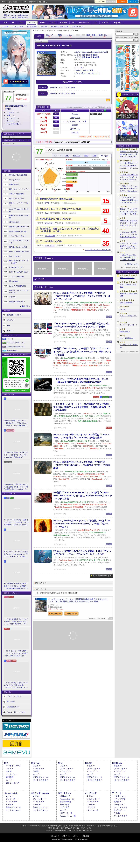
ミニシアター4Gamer (16, 276)
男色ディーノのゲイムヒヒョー (18, 204)
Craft (47, 213)
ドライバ (10, 330)
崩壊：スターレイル (127, 278)
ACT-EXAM (50, 235)
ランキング (133, 1)
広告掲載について (13, 706)
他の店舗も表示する (102, 136)
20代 (67, 156)
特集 (8, 115)
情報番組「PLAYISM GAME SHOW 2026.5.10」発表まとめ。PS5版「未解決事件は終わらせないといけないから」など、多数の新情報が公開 (129, 154)
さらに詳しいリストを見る (98, 249)
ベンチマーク (92, 810)
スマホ (52, 22)
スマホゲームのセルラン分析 (18, 210)
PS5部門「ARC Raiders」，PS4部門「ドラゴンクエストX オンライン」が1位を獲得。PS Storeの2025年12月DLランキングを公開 (82, 351)
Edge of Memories (126, 302)
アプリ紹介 (64, 807)
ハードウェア (84, 22)
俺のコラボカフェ (15, 256)
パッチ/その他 (13, 124)
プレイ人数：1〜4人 (83, 73)
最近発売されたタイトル (59, 26)
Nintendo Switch (12, 350)
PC (13, 22)
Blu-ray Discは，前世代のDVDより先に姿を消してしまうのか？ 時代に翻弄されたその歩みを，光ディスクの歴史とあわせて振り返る (16, 486)
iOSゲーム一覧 (66, 813)
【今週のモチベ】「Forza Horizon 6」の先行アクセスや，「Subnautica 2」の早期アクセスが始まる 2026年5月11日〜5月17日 (128, 188)
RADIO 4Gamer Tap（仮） (18, 231)
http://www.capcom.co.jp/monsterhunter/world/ (91, 52)
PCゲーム (10, 339)
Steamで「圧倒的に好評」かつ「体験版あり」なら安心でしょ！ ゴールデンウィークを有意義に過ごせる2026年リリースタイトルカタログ (16, 423)
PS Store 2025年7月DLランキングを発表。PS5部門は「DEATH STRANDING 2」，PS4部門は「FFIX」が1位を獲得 (81, 465)
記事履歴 (122, 1)
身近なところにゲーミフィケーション (18, 291)
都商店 (75, 125)
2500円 (43, 121)
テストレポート (93, 799)
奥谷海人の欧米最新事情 (18, 175)
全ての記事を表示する (102, 575)
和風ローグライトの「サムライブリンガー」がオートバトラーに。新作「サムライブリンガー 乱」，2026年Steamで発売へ (129, 211)
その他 (117, 813)
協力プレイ (96, 73)
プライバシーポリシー (15, 696)
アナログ (105, 22)
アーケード (116, 793)
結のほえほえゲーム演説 (18, 247)
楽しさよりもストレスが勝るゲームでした (60, 209)
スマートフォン (64, 793)
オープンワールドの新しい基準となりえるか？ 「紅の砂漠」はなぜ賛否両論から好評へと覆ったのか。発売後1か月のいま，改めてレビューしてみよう (16, 522)
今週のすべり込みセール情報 (18, 216)
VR (73, 22)
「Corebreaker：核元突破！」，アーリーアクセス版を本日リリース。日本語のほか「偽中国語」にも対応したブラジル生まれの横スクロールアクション (129, 234)
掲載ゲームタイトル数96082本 (16, 15)
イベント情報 (119, 799)
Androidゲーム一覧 (68, 816)
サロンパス (50, 245)
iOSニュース (65, 796)
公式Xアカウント (14, 2)
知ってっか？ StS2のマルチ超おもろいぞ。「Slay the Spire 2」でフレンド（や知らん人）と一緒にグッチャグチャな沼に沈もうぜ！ (16, 554)
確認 (56, 114)
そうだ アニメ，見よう (17, 236)
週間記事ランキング (14, 315)
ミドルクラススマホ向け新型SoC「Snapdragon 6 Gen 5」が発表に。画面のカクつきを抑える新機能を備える (129, 246)
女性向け (63, 22)
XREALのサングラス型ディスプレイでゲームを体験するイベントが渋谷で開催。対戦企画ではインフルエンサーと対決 (129, 223)
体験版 (9, 771)
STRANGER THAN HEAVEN (128, 295)
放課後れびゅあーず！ (17, 301)
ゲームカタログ (77, 26)
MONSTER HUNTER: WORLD (62, 87)
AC (95, 22)
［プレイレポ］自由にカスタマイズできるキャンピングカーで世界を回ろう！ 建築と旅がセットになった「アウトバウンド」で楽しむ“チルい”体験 (129, 177)
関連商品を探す (85, 136)
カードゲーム (119, 804)
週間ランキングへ (132, 264)
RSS (3, 2)
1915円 (43, 117)
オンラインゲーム (13, 766)
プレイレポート (17, 26)
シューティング (120, 807)
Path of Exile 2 (125, 331)
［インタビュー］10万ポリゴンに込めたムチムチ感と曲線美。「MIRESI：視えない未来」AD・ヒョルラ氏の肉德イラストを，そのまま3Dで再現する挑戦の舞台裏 (16, 685)
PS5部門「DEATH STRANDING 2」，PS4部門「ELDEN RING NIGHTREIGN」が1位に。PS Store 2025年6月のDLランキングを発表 (82, 495)
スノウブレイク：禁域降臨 (129, 346)
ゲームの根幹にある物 (51, 241)
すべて (105, 156)
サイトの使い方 (30, 2)
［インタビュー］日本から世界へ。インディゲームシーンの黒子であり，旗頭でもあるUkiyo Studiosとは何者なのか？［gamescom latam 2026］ (16, 653)
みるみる (49, 223)
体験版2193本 (23, 17)
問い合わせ (43, 2)
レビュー (5, 26)
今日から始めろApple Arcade (19, 251)
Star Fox (123, 309)
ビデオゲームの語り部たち (18, 272)
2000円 (43, 132)
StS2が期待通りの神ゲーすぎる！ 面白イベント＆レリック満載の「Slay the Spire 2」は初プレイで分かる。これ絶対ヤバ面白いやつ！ (16, 586)
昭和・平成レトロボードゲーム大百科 (18, 262)
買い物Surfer (13, 281)
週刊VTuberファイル (16, 198)
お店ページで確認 (43, 114)
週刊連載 (9, 777)
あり (56, 117)
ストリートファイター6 (128, 325)
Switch (42, 22)
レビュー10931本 (9, 17)
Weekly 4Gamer (14, 180)
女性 (94, 156)
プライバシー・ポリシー (71, 836)
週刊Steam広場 (14, 222)
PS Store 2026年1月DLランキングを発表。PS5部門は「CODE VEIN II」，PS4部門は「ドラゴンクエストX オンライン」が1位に (81, 296)
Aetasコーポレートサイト (16, 712)
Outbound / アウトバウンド (128, 317)
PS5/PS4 (32, 23)
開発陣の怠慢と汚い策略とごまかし (57, 199)
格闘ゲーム (118, 802)
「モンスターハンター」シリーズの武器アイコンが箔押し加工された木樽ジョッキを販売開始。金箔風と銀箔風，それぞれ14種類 (81, 407)
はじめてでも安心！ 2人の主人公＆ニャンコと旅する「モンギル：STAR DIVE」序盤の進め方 (16, 455)
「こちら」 (83, 828)
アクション (79, 67)
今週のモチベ (14, 184)
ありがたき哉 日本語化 (17, 286)
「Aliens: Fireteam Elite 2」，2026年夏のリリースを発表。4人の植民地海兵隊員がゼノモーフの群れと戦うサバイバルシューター (129, 257)
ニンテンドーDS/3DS (40, 793)
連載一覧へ (26, 306)
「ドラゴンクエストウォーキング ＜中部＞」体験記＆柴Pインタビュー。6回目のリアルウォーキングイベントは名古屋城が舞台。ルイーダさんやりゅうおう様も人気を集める (16, 621)
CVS (47, 203)
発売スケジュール (40, 777)
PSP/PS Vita (117, 763)
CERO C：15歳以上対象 (84, 70)
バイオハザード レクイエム (128, 286)
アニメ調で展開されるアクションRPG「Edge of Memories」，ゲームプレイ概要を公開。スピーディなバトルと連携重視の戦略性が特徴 (129, 165)
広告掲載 (86, 836)
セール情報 (64, 804)
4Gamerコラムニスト (16, 267)
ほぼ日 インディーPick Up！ (19, 226)
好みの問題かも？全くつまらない (56, 219)
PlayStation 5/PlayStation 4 (15, 347)
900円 (43, 129)
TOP (5, 22)
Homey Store (75, 118)
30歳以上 (76, 156)
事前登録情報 (65, 802)
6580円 (43, 125)
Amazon (75, 114)
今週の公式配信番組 (16, 194)
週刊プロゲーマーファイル (18, 189)
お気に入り (111, 1)
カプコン (78, 55)
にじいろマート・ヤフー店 (75, 121)
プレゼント (11, 320)
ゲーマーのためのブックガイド (18, 241)
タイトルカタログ (40, 780)
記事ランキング (12, 783)
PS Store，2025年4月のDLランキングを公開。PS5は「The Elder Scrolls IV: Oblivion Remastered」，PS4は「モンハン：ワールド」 (81, 523)
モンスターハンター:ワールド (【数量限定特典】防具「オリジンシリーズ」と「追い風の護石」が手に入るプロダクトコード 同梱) (78, 600)
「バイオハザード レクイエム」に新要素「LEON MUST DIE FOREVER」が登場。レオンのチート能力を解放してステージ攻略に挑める (129, 200)
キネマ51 (12, 297)
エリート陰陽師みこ (127, 338)
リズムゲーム (119, 810)
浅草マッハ (75, 129)
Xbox (21, 22)
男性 (86, 156)
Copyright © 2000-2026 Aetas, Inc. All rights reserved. (70, 839)
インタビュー (32, 26)
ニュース (10, 112)
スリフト (75, 132)
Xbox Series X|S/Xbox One (15, 343)
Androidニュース (67, 799)
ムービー (43, 26)
